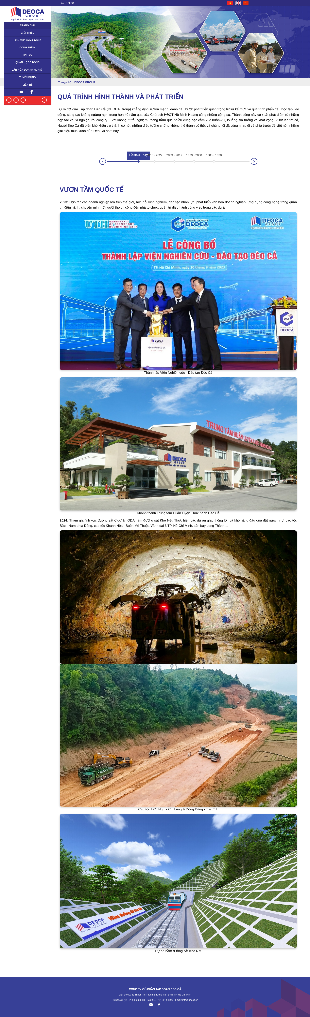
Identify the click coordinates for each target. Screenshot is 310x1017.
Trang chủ (27, 25)
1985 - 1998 (214, 155)
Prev (99, 162)
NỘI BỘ (67, 3)
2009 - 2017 (174, 155)
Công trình (28, 47)
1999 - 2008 (194, 155)
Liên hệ (27, 84)
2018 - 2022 (155, 155)
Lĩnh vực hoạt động (28, 40)
